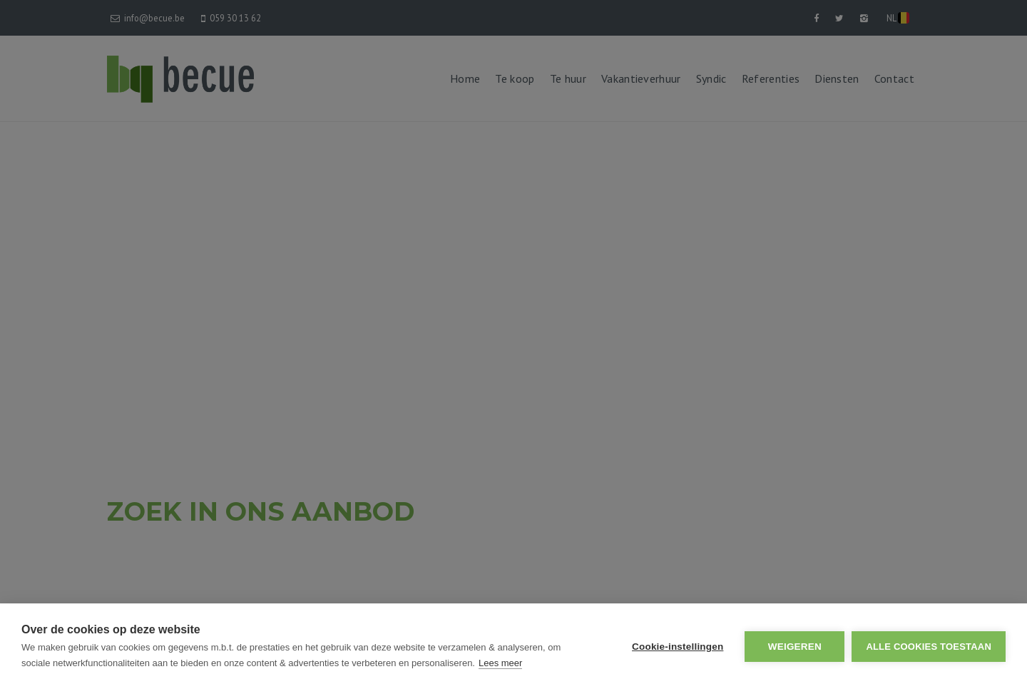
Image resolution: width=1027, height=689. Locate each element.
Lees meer (500, 663)
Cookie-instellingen (677, 646)
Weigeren (795, 646)
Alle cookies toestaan (928, 646)
